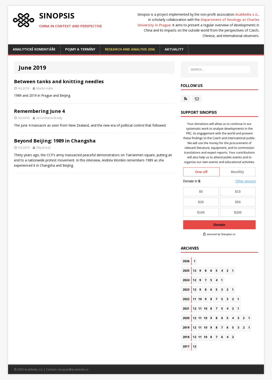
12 (194, 271)
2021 (186, 309)
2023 (186, 290)
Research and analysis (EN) (130, 49)
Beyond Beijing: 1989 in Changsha (55, 140)
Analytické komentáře (34, 49)
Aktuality (174, 49)
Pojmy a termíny (80, 49)
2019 (186, 327)
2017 (186, 346)
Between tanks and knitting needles (59, 81)
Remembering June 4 (39, 111)
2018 (186, 337)
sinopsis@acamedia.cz (73, 369)
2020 (186, 318)
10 (200, 299)
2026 (186, 261)
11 (194, 299)
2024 (186, 280)
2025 (186, 271)
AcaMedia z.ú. (246, 14)
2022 (186, 299)
